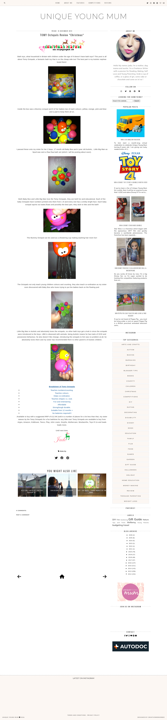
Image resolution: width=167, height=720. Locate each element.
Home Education (130, 480)
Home (58, 3)
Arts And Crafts (131, 344)
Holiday (130, 475)
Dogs (130, 428)
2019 (130, 554)
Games (130, 454)
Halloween (131, 470)
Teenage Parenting (130, 496)
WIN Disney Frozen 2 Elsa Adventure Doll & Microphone (130, 269)
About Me (68, 3)
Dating (130, 407)
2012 (130, 574)
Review (62, 451)
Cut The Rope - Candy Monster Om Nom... (92, 491)
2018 (130, 557)
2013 (130, 571)
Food (130, 449)
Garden (131, 459)
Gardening (124, 520)
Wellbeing (131, 522)
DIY (130, 402)
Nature (146, 520)
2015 (130, 566)
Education (130, 433)
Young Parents (143, 522)
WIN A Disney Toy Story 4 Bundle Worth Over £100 (130, 183)
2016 (130, 563)
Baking (130, 355)
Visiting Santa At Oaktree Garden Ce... (32, 491)
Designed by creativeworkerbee (151, 717)
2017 (130, 560)
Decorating (130, 412)
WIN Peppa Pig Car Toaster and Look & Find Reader (130, 314)
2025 (131, 538)
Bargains (131, 360)
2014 (130, 568)
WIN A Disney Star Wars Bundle (130, 225)
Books (130, 376)
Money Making (130, 485)
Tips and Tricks (118, 522)
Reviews (108, 3)
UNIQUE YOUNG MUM (83, 16)
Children (131, 386)
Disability (130, 417)
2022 (131, 546)
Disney (130, 423)
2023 (131, 543)
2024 (131, 540)
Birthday (131, 365)
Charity (130, 381)
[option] (32, 485)
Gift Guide (130, 464)
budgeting (117, 525)
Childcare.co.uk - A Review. (62, 490)
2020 (130, 552)
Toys (65, 451)
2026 (131, 535)
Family (130, 438)
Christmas (130, 391)
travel (126, 525)
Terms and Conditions (76, 715)
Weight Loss (130, 501)
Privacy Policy (93, 715)
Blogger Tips (131, 370)
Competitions (94, 3)
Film (130, 444)
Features (80, 3)
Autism (130, 350)
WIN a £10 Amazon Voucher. (131, 139)
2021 (131, 549)
